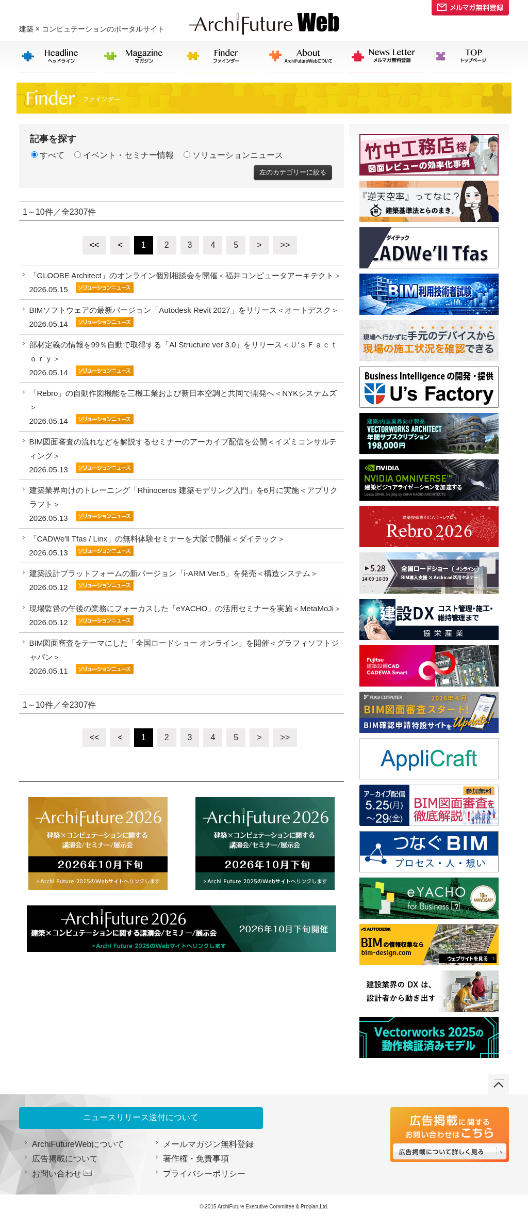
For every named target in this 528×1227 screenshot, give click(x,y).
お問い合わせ (56, 1173)
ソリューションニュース (233, 155)
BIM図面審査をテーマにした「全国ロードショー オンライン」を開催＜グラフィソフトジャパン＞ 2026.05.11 (184, 657)
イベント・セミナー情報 (124, 155)
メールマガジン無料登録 (208, 1144)
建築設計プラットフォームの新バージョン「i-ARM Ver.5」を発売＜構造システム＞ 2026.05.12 (173, 580)
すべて (47, 155)
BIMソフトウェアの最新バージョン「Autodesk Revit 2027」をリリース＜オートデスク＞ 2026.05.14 (184, 317)
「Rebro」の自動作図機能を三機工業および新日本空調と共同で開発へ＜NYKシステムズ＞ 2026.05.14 (183, 407)
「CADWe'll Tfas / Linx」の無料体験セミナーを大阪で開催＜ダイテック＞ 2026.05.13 (157, 545)
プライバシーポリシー (204, 1173)
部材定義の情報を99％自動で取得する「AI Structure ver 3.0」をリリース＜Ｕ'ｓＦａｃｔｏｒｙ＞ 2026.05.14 (183, 358)
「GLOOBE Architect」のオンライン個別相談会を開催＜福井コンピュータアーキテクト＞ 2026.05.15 (185, 282)
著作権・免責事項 (196, 1158)
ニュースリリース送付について (141, 1117)
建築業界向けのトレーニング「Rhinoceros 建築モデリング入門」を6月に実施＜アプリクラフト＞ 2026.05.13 (183, 504)
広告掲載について (65, 1158)
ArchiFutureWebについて (78, 1144)
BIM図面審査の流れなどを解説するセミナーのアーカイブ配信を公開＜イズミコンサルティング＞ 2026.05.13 (183, 455)
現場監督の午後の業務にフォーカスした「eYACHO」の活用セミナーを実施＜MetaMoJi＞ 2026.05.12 (185, 615)
